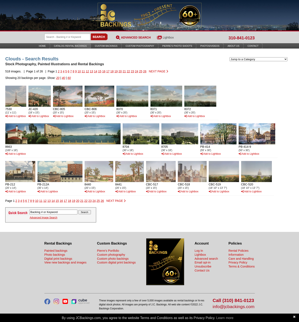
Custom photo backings (113, 258)
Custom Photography (140, 46)
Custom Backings (106, 46)
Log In (199, 250)
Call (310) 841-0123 (233, 301)
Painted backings (56, 250)
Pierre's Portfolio (108, 250)
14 (95, 71)
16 (103, 71)
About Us (233, 46)
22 (128, 71)
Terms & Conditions (242, 266)
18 (112, 71)
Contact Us (202, 270)
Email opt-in (203, 262)
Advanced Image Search (43, 217)
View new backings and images (65, 262)
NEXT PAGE (158, 71)
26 (144, 71)
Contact (252, 46)
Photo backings (54, 254)
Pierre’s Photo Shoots (177, 46)
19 (116, 71)
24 (136, 71)
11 (83, 71)
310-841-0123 (242, 38)
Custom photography (111, 254)
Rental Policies (239, 250)
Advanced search (206, 258)
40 (63, 78)
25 (140, 71)
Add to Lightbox (15, 116)
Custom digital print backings (116, 262)
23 (132, 71)
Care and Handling (241, 258)
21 (124, 71)
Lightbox (168, 37)
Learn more (225, 318)
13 (91, 71)
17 (108, 71)
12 (87, 71)
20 (120, 71)
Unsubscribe (203, 266)
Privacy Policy (238, 262)
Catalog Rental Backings (70, 46)
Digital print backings (58, 258)
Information (236, 254)
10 (79, 71)
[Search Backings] (67, 37)
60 (69, 78)
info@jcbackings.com (234, 307)
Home (42, 46)
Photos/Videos (209, 46)
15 (99, 71)
